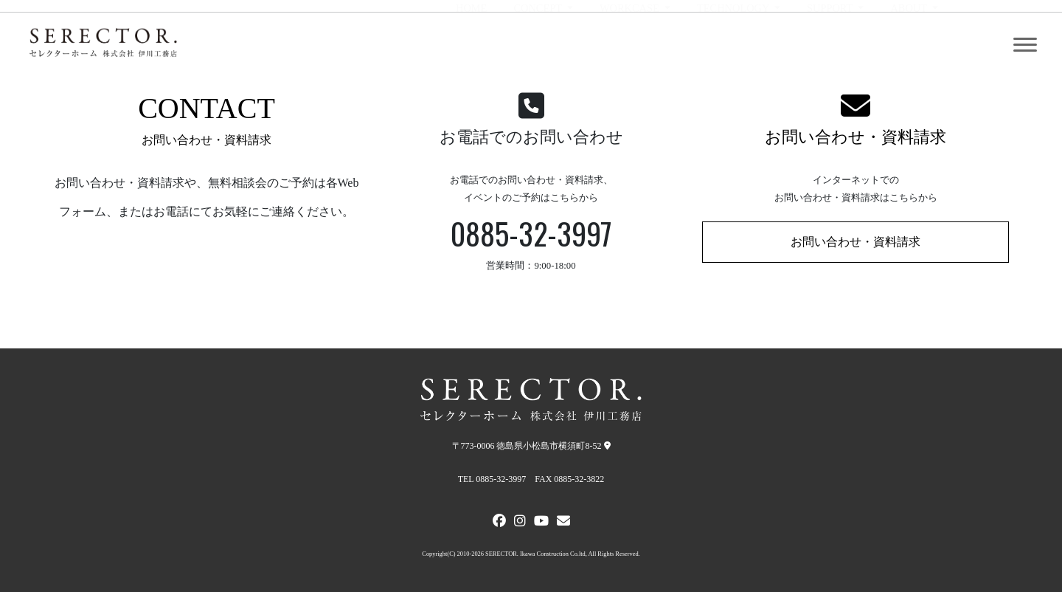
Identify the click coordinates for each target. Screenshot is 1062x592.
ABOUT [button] (909, 45)
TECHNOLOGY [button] (734, 45)
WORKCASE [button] (631, 45)
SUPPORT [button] (831, 45)
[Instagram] (520, 522)
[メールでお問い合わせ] (563, 522)
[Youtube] (541, 522)
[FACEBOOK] (499, 522)
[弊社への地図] (607, 446)
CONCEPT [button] (538, 45)
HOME (471, 45)
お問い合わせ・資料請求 (855, 137)
